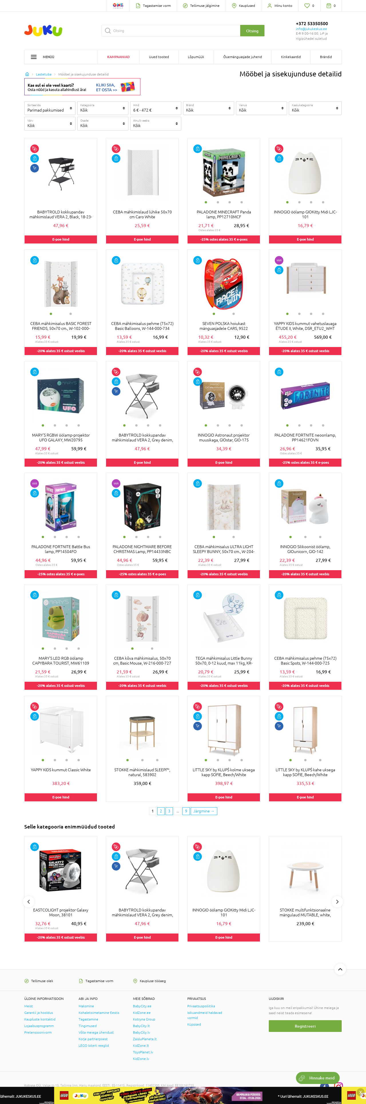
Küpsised (194, 1024)
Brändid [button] (326, 57)
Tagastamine (88, 1019)
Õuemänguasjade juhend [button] (242, 57)
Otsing (252, 30)
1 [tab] (206, 202)
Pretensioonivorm (38, 1032)
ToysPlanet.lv (143, 1052)
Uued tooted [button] (159, 57)
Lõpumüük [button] (196, 57)
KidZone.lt (141, 1046)
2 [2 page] (161, 811)
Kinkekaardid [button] (291, 57)
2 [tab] (218, 202)
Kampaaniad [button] (118, 57)
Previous (28, 901)
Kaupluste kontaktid (39, 1019)
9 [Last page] (186, 811)
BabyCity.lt (141, 1026)
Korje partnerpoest (93, 1039)
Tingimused (88, 1026)
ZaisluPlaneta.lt (145, 1039)
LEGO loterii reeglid (94, 1046)
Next (337, 901)
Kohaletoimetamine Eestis (99, 1013)
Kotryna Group (144, 1019)
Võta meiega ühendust (96, 1032)
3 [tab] (229, 202)
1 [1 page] (153, 811)
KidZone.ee (142, 1013)
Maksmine (86, 1006)
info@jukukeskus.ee (311, 29)
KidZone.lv (141, 1059)
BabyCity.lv (141, 1032)
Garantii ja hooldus (38, 1013)
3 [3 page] (169, 811)
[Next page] (204, 811)
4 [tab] (241, 202)
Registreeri (305, 1026)
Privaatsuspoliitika (201, 1006)
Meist (28, 1006)
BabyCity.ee (142, 1006)
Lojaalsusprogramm (39, 1026)
